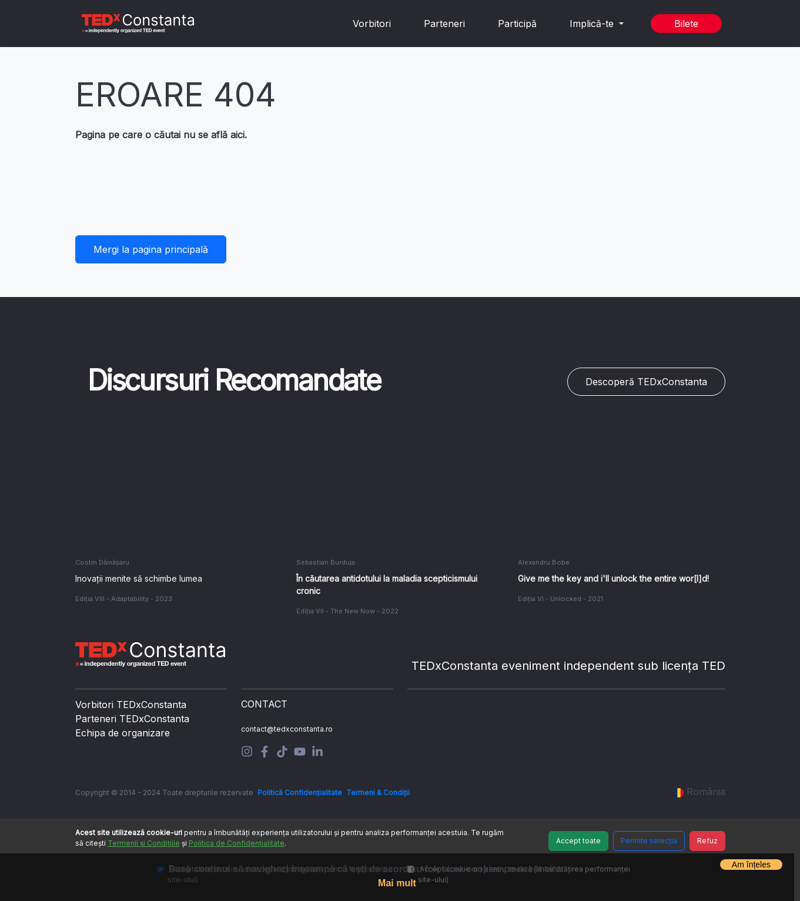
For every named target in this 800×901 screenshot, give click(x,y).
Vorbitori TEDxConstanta (130, 704)
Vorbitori (372, 23)
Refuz (707, 840)
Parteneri (444, 23)
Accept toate (578, 840)
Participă (517, 23)
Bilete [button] (686, 23)
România (699, 791)
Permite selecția (649, 840)
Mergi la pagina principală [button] (150, 249)
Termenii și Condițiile (144, 843)
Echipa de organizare (122, 733)
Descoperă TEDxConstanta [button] (646, 382)
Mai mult (397, 883)
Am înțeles (751, 864)
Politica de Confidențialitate (236, 843)
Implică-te (593, 23)
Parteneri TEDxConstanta (132, 719)
